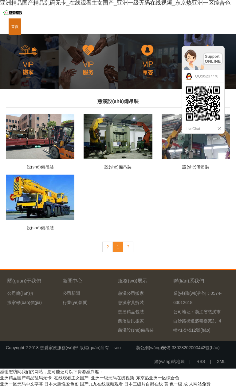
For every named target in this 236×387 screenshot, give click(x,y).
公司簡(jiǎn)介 (20, 293)
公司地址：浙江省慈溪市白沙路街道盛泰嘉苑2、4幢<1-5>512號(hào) (197, 321)
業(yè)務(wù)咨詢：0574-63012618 (197, 298)
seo (117, 347)
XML (221, 361)
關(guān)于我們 (36, 27)
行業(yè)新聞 (75, 302)
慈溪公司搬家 (131, 293)
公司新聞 (71, 293)
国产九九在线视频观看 (101, 383)
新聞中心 (88, 27)
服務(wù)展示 (65, 27)
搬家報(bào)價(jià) (24, 302)
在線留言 (154, 27)
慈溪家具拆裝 (131, 302)
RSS (200, 361)
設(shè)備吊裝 (40, 166)
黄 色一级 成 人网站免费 (187, 383)
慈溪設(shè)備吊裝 (136, 330)
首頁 (14, 27)
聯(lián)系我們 (178, 27)
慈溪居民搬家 (131, 320)
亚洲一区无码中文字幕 (21, 383)
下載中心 (107, 27)
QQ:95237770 (206, 76)
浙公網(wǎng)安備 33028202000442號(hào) (175, 347)
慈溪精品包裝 (131, 311)
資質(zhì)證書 (131, 27)
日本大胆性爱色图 (61, 383)
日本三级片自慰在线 (143, 383)
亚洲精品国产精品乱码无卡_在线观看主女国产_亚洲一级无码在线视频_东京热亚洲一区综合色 (89, 377)
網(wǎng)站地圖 (169, 361)
